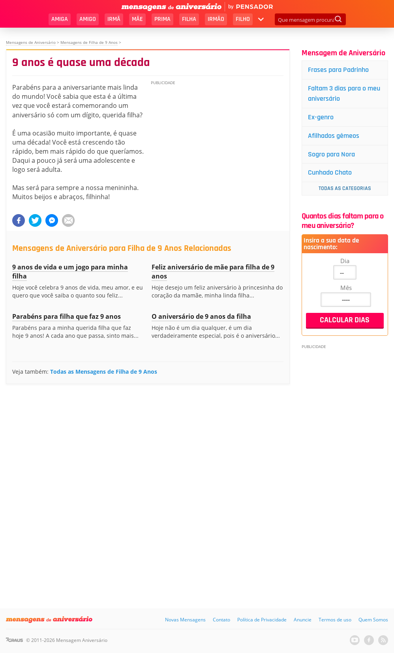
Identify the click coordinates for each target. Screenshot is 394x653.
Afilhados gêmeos (333, 135)
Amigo (87, 19)
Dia (344, 261)
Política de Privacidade (262, 619)
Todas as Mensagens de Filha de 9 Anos (103, 371)
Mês (346, 288)
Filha (189, 19)
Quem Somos (373, 619)
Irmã (113, 19)
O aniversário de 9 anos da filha (201, 316)
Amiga (59, 19)
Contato (221, 619)
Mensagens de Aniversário (31, 42)
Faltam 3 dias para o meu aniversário (344, 93)
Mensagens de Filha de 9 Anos (89, 42)
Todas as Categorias (345, 188)
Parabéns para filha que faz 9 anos (66, 316)
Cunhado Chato (330, 172)
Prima (162, 19)
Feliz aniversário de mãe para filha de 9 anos (213, 271)
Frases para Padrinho (338, 69)
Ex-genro (321, 117)
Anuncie (302, 619)
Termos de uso (335, 619)
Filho (243, 19)
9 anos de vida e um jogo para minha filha (70, 271)
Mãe (137, 19)
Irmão (216, 19)
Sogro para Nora (331, 154)
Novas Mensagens (185, 619)
